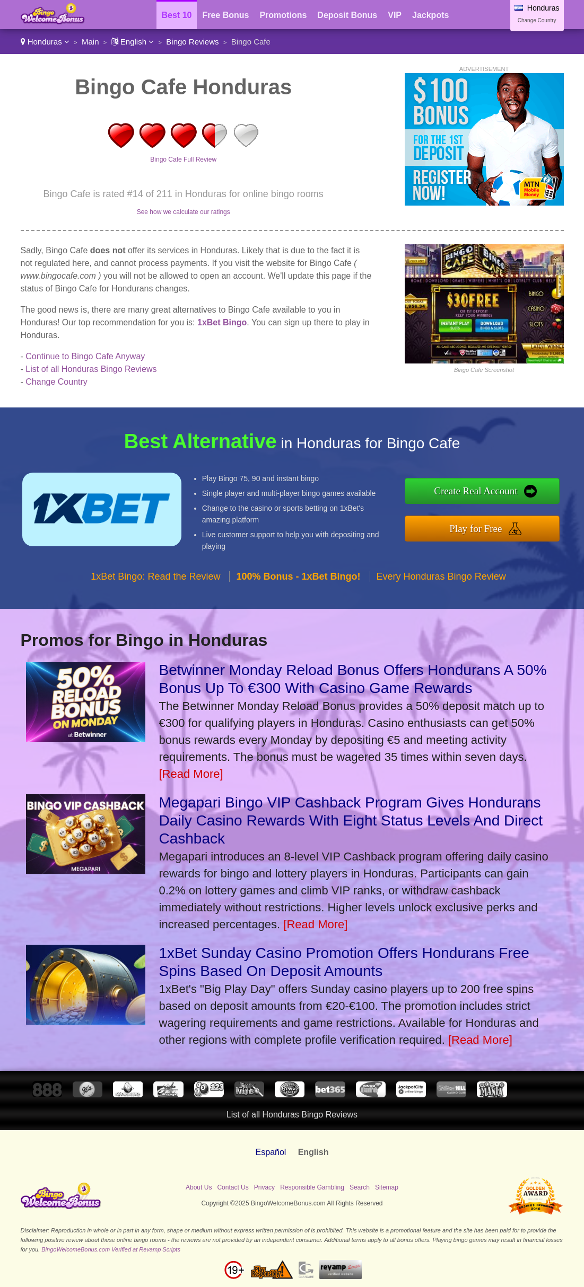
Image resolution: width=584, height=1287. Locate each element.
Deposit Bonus (347, 15)
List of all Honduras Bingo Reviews (90, 369)
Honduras (45, 41)
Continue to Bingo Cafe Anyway (85, 356)
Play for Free (475, 528)
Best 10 (177, 15)
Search (360, 1187)
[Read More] (191, 773)
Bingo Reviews (192, 41)
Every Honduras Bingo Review (441, 576)
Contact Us (232, 1187)
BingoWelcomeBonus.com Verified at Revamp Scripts (110, 1249)
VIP (395, 15)
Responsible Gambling (312, 1187)
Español (271, 1152)
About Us (199, 1187)
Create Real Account (475, 490)
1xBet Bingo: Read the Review (155, 576)
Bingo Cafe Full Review (183, 159)
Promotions (283, 15)
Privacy (264, 1187)
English (132, 41)
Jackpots (430, 15)
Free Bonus (225, 15)
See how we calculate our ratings (183, 212)
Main (90, 41)
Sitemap (386, 1187)
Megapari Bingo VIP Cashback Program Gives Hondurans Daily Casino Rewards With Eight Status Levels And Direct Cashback (351, 820)
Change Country (537, 20)
